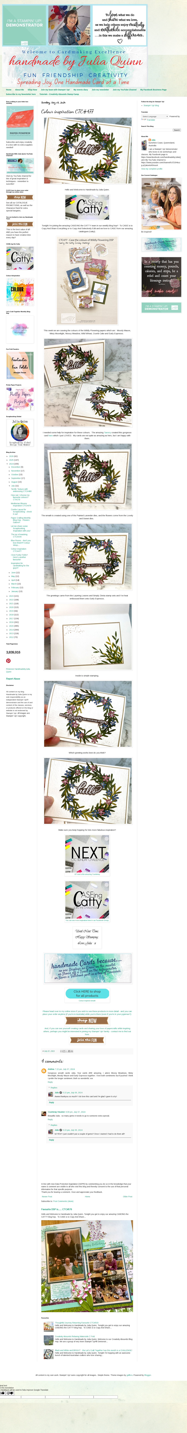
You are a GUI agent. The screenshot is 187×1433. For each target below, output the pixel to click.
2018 (11, 615)
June (13, 572)
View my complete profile (151, 169)
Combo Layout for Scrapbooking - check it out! (21, 511)
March (14, 584)
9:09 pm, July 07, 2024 (75, 1112)
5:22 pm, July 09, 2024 (72, 1093)
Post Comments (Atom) (63, 1201)
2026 (11, 456)
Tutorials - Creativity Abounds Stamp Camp (59, 94)
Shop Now (32, 90)
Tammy (108, 432)
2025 (11, 460)
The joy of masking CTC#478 (19, 535)
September (16, 478)
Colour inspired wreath (87, 1001)
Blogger (147, 1375)
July (13, 486)
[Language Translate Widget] (154, 116)
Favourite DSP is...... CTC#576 (56, 1209)
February (15, 587)
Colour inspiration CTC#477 (18, 550)
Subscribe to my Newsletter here (21, 94)
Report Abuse (13, 678)
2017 (11, 618)
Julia (57, 1093)
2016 (11, 622)
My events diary (81, 90)
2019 (11, 611)
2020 (11, 607)
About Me (19, 90)
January (15, 591)
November (16, 471)
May (13, 576)
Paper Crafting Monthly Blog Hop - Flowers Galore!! (21, 520)
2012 (11, 637)
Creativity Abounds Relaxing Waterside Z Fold (75, 1336)
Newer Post (47, 1196)
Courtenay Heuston (56, 1112)
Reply (50, 1082)
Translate (148, 120)
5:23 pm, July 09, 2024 (72, 1130)
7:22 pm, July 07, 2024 (65, 1069)
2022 (11, 600)
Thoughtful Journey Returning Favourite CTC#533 (76, 1323)
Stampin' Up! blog (151, 105)
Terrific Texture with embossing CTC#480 (21, 490)
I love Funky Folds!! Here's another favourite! (19, 557)
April (13, 580)
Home (8, 90)
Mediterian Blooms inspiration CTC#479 (21, 504)
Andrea (51, 1069)
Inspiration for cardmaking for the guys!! (20, 565)
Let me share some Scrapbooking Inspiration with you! (20, 528)
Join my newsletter (100, 90)
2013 (11, 633)
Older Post (127, 1196)
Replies (54, 1088)
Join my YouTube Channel (124, 90)
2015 (11, 626)
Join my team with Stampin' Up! (55, 90)
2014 (11, 630)
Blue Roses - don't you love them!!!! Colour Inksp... (21, 542)
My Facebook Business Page (153, 90)
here (51, 435)
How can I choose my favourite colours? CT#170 (20, 497)
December (16, 467)
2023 (11, 596)
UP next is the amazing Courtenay (87, 874)
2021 (11, 603)
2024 (11, 464)
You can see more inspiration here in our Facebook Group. (87, 920)
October (15, 474)
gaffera (129, 1375)
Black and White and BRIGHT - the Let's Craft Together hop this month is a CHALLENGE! (93, 1350)
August (14, 482)
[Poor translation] (10, 1393)
